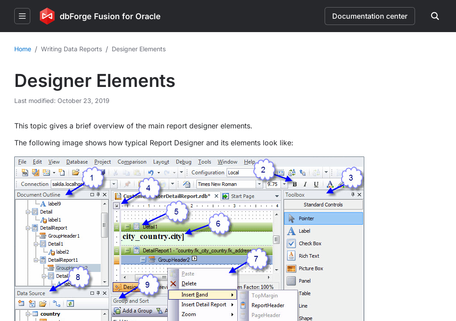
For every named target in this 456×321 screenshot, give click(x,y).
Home (22, 49)
